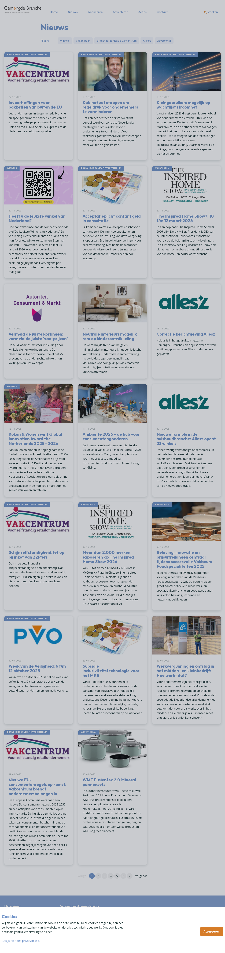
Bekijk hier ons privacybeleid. (21, 941)
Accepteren (212, 931)
